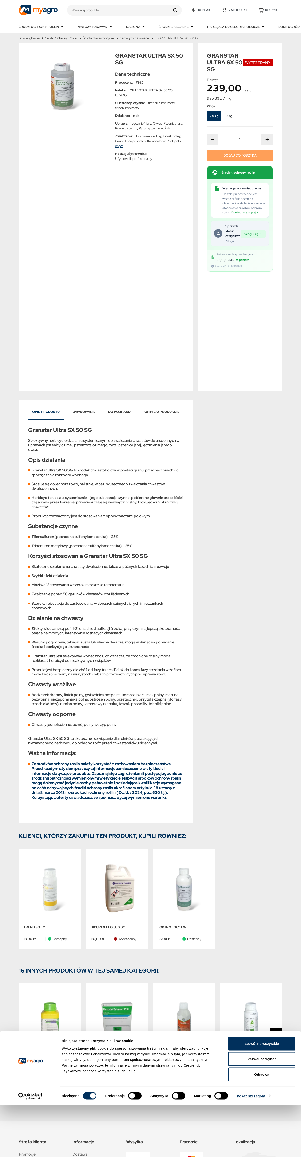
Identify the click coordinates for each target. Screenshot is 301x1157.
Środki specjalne (174, 27)
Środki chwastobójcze (98, 38)
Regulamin (81, 1069)
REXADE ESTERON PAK (109, 956)
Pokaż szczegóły (251, 1148)
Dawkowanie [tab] (84, 306)
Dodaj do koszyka (240, 155)
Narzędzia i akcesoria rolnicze (234, 27)
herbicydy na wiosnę (134, 38)
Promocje (27, 1048)
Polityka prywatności (90, 1058)
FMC (139, 82)
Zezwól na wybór (262, 1111)
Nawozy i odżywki (93, 27)
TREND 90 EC (34, 821)
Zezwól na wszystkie (262, 1095)
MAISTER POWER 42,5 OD (178, 956)
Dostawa (80, 1048)
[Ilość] (240, 139)
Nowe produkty (32, 1058)
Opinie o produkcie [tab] (161, 306)
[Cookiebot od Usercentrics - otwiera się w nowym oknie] (30, 1147)
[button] (267, 10)
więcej (119, 146)
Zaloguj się (253, 233)
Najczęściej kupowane (37, 1069)
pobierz (242, 260)
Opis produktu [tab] (46, 306)
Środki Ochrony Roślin (61, 38)
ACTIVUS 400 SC (37, 956)
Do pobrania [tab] (119, 306)
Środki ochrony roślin (39, 27)
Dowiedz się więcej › (244, 212)
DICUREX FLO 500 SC (108, 821)
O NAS (78, 1079)
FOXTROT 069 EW (172, 821)
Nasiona (133, 27)
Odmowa (261, 1126)
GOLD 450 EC (235, 956)
